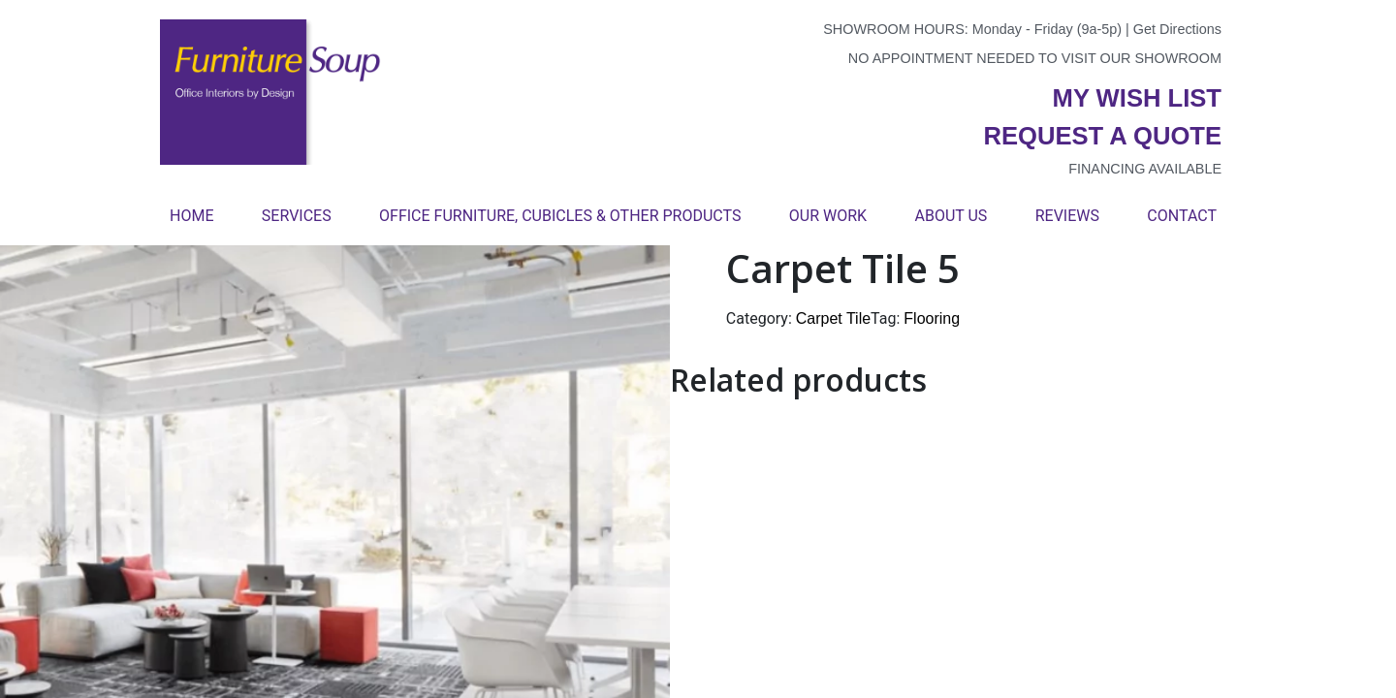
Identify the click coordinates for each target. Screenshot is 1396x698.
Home (191, 215)
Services (297, 215)
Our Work (828, 215)
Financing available (1145, 168)
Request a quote (1102, 135)
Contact (1182, 215)
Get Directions (1177, 29)
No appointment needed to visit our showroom (1035, 58)
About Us (950, 215)
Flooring (932, 318)
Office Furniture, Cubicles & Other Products (560, 215)
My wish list (1137, 97)
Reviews (1067, 215)
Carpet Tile (833, 318)
